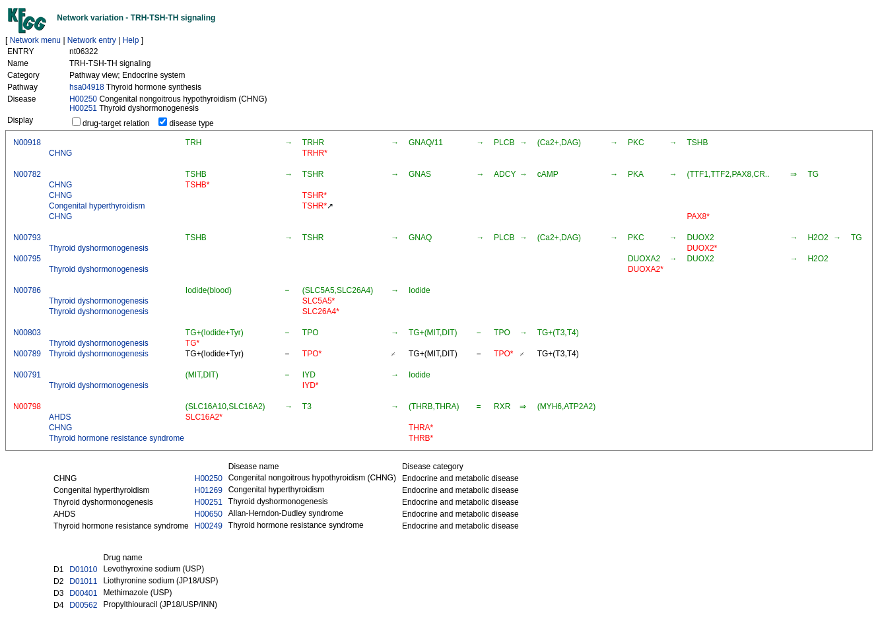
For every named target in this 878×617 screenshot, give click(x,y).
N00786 (27, 290)
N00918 (27, 142)
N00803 (27, 332)
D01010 (83, 569)
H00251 (83, 108)
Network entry (91, 40)
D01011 (83, 581)
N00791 (27, 374)
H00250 (83, 99)
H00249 (208, 526)
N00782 (27, 174)
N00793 (27, 237)
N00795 (27, 258)
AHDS (60, 417)
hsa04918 (86, 87)
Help (131, 40)
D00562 (83, 605)
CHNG (60, 153)
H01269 (208, 490)
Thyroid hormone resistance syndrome (116, 438)
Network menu (35, 40)
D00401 (83, 593)
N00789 (27, 353)
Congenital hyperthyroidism (97, 206)
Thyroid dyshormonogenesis (99, 248)
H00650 (208, 514)
